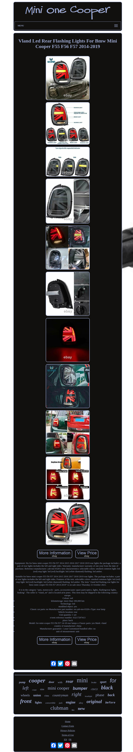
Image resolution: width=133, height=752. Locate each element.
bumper (80, 688)
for (113, 680)
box (73, 710)
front (26, 701)
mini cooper (58, 688)
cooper (37, 680)
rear (69, 681)
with (60, 682)
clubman (59, 708)
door (51, 682)
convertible (50, 703)
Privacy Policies (67, 730)
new (81, 708)
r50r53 (94, 689)
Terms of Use (68, 735)
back (111, 695)
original (94, 701)
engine (71, 702)
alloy (81, 703)
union (37, 695)
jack (60, 703)
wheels (25, 695)
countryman (60, 695)
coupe (34, 690)
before (110, 702)
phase (100, 695)
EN (65, 739)
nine (42, 689)
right (76, 694)
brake (93, 682)
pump (22, 682)
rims (46, 695)
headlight (88, 696)
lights (38, 702)
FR (70, 739)
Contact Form (67, 726)
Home (67, 721)
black (107, 688)
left (25, 688)
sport (103, 682)
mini (82, 680)
